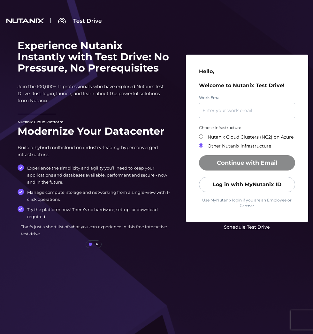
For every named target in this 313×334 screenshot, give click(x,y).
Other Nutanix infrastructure (238, 146)
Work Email (210, 98)
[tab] (90, 244)
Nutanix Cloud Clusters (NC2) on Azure (250, 137)
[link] (247, 227)
